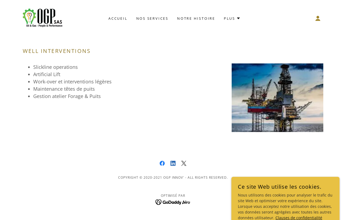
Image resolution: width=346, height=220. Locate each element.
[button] (317, 18)
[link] (43, 17)
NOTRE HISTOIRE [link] (196, 18)
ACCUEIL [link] (117, 18)
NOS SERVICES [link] (152, 18)
